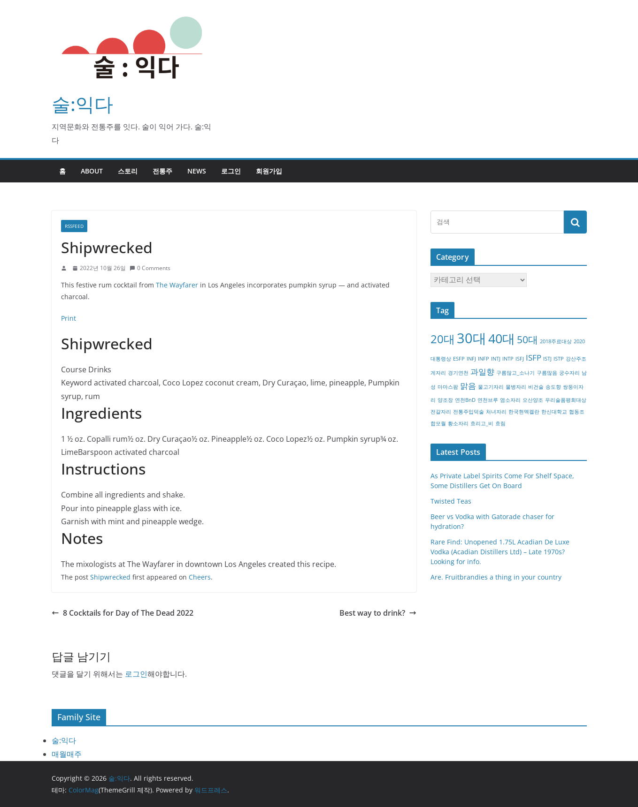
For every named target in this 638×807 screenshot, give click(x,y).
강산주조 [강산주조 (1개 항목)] (576, 358)
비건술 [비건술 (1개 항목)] (536, 387)
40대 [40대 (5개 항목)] (501, 338)
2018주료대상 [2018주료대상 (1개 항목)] (556, 341)
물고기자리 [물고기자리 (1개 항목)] (491, 387)
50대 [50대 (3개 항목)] (527, 339)
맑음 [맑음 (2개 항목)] (468, 385)
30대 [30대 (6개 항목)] (471, 338)
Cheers (200, 577)
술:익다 (82, 104)
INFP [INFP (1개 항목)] (483, 358)
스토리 (128, 170)
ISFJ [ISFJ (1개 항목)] (519, 358)
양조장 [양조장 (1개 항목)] (445, 400)
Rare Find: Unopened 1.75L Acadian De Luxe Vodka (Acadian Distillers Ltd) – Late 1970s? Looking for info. (499, 551)
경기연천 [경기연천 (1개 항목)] (458, 373)
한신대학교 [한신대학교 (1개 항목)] (554, 411)
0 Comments (150, 268)
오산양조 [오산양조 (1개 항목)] (533, 400)
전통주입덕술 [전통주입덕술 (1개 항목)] (468, 411)
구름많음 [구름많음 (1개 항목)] (547, 373)
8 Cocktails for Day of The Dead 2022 (122, 613)
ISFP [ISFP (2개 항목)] (533, 357)
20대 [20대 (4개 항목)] (442, 339)
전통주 (162, 170)
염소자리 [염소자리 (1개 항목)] (510, 400)
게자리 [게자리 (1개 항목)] (438, 373)
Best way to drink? (377, 613)
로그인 (231, 170)
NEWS (196, 170)
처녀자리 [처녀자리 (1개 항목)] (496, 411)
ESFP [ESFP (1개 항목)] (459, 358)
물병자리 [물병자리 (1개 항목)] (516, 387)
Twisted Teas (450, 501)
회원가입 (269, 170)
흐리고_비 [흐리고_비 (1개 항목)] (481, 423)
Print (68, 318)
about (92, 170)
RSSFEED (74, 226)
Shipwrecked (110, 577)
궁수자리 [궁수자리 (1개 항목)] (569, 373)
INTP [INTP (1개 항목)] (508, 358)
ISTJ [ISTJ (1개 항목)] (547, 358)
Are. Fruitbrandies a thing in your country (495, 577)
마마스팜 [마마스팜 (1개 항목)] (448, 387)
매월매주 (67, 754)
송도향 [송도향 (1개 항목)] (553, 387)
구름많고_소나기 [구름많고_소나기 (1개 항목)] (515, 373)
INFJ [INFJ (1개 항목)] (471, 358)
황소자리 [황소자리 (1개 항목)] (458, 423)
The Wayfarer (177, 284)
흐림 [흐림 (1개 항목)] (500, 423)
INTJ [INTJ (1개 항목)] (495, 358)
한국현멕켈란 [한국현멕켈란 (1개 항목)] (523, 411)
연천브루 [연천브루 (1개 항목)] (487, 400)
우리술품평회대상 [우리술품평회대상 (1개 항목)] (565, 400)
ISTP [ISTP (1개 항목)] (558, 358)
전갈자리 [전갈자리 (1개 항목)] (440, 411)
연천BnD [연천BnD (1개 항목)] (465, 400)
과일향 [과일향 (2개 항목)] (482, 371)
